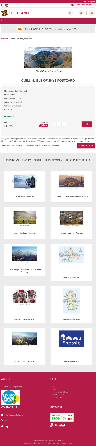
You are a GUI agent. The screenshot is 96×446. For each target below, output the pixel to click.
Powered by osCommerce (62, 443)
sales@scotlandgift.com (14, 415)
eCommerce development (34, 443)
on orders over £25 (51, 29)
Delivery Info (58, 397)
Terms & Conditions (60, 392)
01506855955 (2, 5)
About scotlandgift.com (13, 386)
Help (54, 386)
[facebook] (2, 427)
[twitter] (7, 427)
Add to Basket (87, 124)
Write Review (86, 146)
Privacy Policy (58, 394)
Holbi (49, 443)
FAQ (54, 389)
